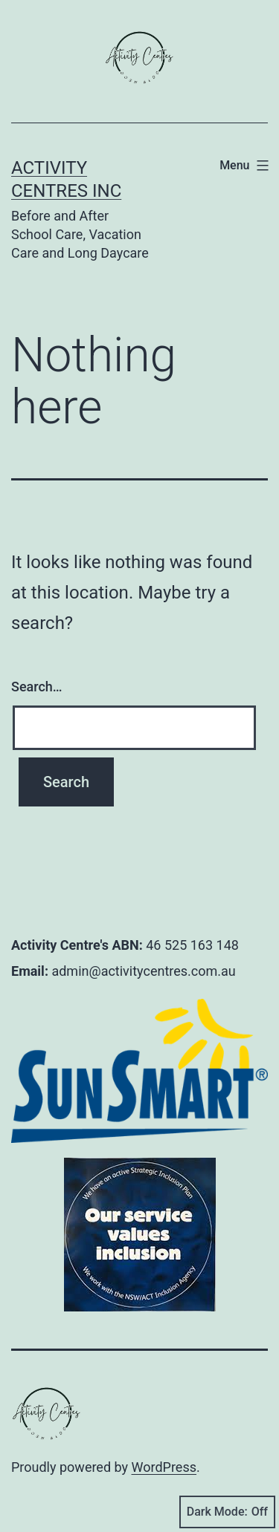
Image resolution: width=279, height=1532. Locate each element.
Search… (36, 686)
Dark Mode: (227, 1512)
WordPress (164, 1467)
